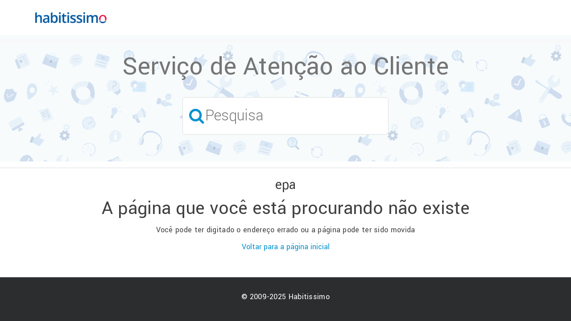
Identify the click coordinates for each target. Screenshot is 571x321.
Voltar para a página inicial (286, 247)
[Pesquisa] (285, 115)
